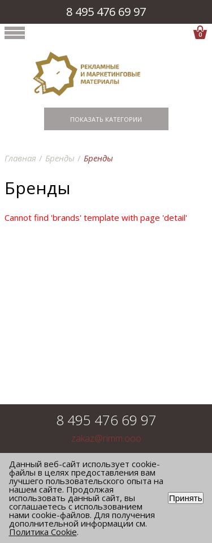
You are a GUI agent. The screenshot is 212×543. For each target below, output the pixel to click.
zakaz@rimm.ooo (106, 438)
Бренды (60, 158)
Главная (20, 158)
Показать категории (106, 119)
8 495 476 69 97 (106, 11)
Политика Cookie (43, 531)
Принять (185, 498)
